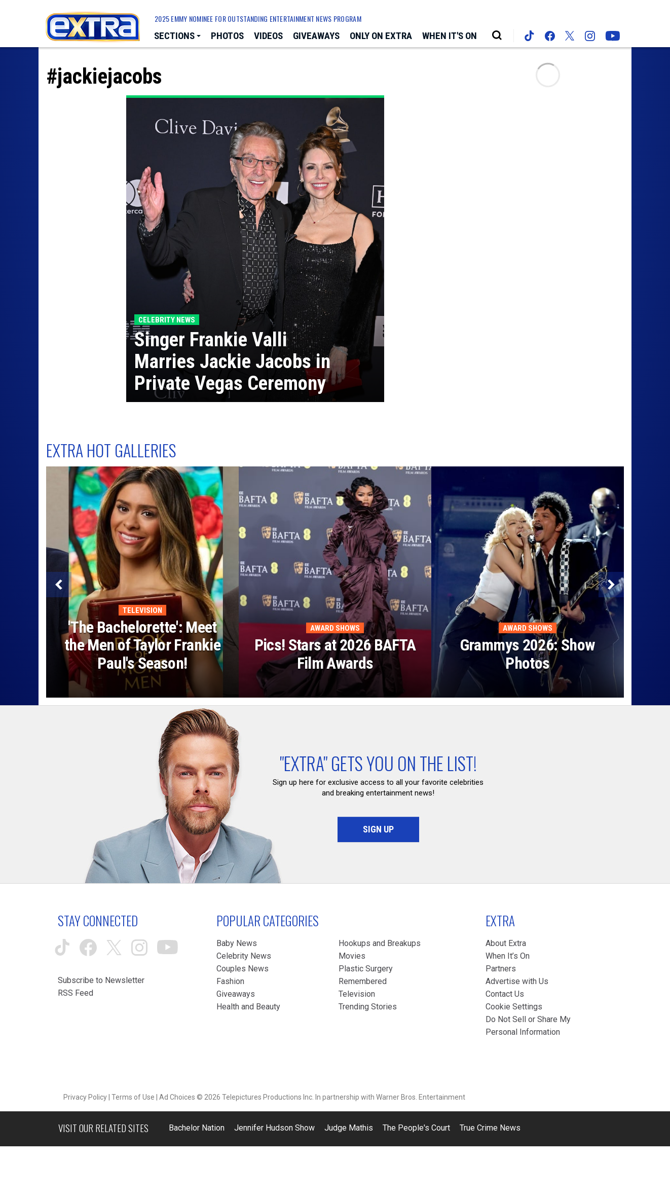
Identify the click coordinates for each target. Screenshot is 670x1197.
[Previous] (58, 584)
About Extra (506, 943)
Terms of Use (133, 1097)
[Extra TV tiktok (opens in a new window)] (529, 35)
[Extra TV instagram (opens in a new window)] (590, 36)
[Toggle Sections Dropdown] (177, 36)
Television (357, 994)
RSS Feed (75, 993)
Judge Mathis (348, 1128)
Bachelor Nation (197, 1128)
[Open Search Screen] (497, 35)
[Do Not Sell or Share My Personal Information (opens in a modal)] (531, 1025)
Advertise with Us (517, 981)
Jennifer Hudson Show (274, 1128)
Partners (501, 968)
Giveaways (235, 994)
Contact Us (505, 994)
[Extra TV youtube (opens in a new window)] (612, 36)
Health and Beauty (248, 1006)
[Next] (611, 584)
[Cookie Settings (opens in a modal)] (514, 1006)
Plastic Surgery (366, 968)
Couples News (242, 968)
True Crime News (490, 1128)
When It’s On (508, 956)
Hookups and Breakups (380, 943)
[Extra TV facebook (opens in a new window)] (550, 36)
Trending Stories (368, 1006)
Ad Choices (177, 1097)
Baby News (236, 943)
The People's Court (416, 1128)
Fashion (230, 981)
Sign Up (378, 829)
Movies (352, 956)
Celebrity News (243, 956)
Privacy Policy (85, 1097)
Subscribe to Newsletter (101, 980)
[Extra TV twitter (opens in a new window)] (569, 36)
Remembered (363, 981)
